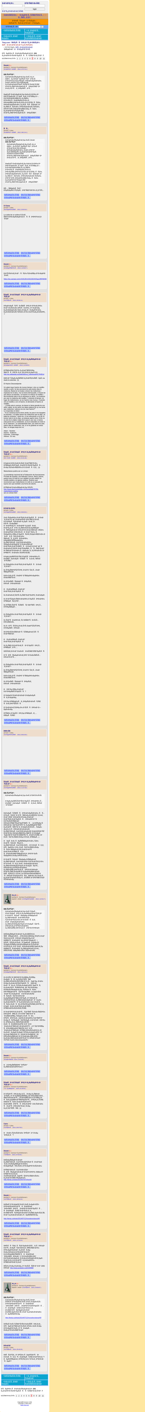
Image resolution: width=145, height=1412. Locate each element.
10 (40, 58)
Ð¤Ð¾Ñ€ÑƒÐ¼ (10, 15)
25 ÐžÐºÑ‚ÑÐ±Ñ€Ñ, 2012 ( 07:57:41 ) (15, 69)
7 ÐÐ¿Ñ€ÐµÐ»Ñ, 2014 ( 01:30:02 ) (15, 1088)
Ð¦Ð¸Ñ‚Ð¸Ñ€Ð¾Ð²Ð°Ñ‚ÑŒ (30, 117)
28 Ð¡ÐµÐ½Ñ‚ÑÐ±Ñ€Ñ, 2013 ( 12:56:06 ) (17, 365)
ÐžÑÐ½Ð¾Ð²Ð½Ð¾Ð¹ (24, 47)
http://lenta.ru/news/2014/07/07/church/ (18, 1179)
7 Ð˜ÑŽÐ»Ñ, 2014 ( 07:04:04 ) (13, 1154)
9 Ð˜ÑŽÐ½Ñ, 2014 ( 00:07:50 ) (13, 1127)
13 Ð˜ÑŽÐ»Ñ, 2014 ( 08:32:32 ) (13, 1199)
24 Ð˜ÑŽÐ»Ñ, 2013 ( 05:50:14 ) (13, 300)
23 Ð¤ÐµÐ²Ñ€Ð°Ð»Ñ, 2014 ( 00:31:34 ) (15, 972)
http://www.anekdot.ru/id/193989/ (22, 1268)
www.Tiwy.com (24, 1405)
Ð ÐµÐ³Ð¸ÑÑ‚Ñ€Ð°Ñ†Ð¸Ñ (31, 15)
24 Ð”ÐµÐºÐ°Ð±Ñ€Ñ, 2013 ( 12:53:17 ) (34, 899)
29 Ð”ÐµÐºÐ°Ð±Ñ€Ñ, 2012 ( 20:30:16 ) (15, 209)
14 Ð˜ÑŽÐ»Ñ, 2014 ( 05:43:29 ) (13, 1349)
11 (44, 58)
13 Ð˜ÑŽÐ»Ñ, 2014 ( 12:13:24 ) (13, 1240)
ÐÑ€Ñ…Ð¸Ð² (24, 17)
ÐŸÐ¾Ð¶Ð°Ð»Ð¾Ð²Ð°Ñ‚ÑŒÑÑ (17, 120)
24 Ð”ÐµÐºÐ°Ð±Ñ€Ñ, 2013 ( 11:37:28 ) (15, 787)
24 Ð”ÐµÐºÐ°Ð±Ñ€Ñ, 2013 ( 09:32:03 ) (15, 734)
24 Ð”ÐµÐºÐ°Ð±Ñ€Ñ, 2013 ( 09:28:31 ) (15, 512)
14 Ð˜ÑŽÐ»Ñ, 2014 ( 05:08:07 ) (31, 1287)
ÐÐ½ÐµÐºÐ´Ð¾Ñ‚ (22, 49)
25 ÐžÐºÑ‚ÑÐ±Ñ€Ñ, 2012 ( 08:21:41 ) (15, 132)
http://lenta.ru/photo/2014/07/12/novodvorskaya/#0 (22, 1218)
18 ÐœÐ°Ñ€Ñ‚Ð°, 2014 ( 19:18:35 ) (14, 1059)
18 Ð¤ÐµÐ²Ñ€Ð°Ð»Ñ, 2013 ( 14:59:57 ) (15, 268)
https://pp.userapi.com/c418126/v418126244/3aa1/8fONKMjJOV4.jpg (28, 279)
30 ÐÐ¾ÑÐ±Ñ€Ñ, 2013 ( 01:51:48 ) (15, 458)
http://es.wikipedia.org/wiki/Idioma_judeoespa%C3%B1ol (24, 374)
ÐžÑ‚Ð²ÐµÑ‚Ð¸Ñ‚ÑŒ (12, 30)
